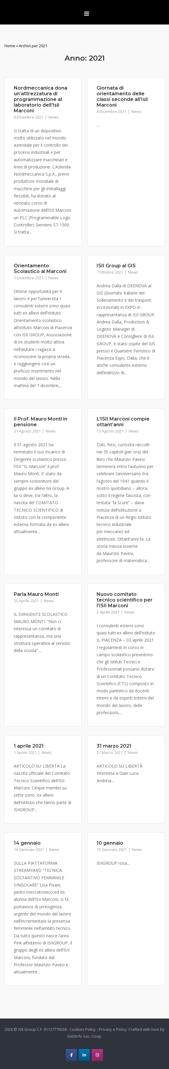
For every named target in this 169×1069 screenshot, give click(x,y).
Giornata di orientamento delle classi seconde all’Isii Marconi (122, 96)
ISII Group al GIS (116, 266)
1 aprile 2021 (29, 746)
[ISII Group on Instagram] (97, 1055)
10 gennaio (110, 843)
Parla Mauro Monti (36, 594)
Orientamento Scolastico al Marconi (40, 268)
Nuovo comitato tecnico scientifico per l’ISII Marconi (125, 599)
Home (9, 45)
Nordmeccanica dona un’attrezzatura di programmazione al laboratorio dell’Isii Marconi (40, 99)
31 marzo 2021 (114, 746)
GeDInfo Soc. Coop (84, 1036)
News (53, 117)
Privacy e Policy (113, 1029)
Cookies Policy (83, 1029)
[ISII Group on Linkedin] (84, 1055)
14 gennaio (27, 843)
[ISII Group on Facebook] (71, 1055)
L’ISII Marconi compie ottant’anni (123, 421)
